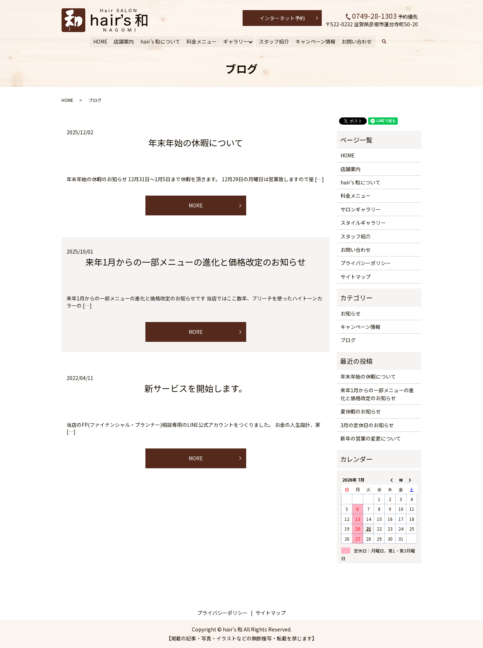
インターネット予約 (282, 18)
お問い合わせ (356, 41)
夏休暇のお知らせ (360, 411)
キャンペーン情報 (315, 41)
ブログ (348, 340)
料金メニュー (201, 41)
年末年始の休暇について (195, 142)
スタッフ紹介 (273, 41)
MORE (196, 205)
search (386, 41)
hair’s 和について (161, 41)
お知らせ (350, 313)
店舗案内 (124, 41)
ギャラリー (235, 41)
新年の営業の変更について (370, 438)
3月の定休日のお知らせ (367, 425)
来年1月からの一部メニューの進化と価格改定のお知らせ (195, 261)
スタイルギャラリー (363, 222)
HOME (101, 41)
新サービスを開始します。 (195, 388)
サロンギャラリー (360, 209)
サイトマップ (355, 276)
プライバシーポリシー (365, 263)
